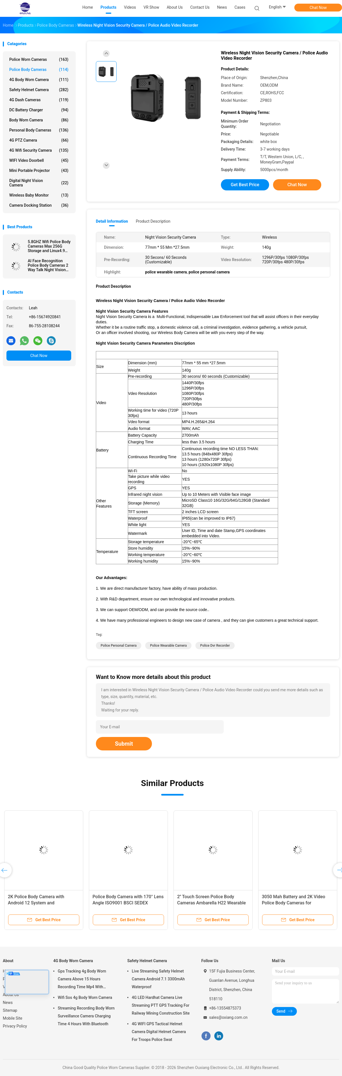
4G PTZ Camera (38, 140)
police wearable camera (168, 646)
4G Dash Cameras (38, 100)
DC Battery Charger (38, 110)
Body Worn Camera (38, 120)
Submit (124, 743)
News (8, 1002)
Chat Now (318, 7)
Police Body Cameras (38, 69)
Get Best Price (245, 184)
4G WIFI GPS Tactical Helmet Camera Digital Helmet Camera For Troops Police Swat (159, 1032)
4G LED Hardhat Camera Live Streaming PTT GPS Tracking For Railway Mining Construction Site (161, 1005)
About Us (11, 994)
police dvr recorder (215, 646)
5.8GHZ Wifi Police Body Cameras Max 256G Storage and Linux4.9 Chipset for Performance (49, 246)
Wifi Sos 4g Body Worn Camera (85, 997)
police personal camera (119, 646)
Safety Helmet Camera (38, 90)
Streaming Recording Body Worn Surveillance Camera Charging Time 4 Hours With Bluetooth (86, 1016)
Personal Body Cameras (38, 130)
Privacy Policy (15, 1026)
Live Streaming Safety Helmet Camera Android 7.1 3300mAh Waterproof (158, 979)
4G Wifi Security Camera (38, 150)
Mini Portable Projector (38, 170)
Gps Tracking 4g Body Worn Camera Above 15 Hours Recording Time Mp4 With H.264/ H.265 (82, 980)
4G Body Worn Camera (38, 79)
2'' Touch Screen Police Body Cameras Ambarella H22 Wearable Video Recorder (211, 903)
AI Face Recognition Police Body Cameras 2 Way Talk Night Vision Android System (48, 265)
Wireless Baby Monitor (38, 195)
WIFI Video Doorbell (38, 160)
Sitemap (10, 1010)
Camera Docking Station (38, 205)
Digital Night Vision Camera (38, 182)
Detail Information (112, 221)
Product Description (153, 221)
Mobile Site (12, 1018)
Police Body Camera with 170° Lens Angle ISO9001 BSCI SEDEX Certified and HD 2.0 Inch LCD (128, 903)
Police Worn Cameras (38, 59)
